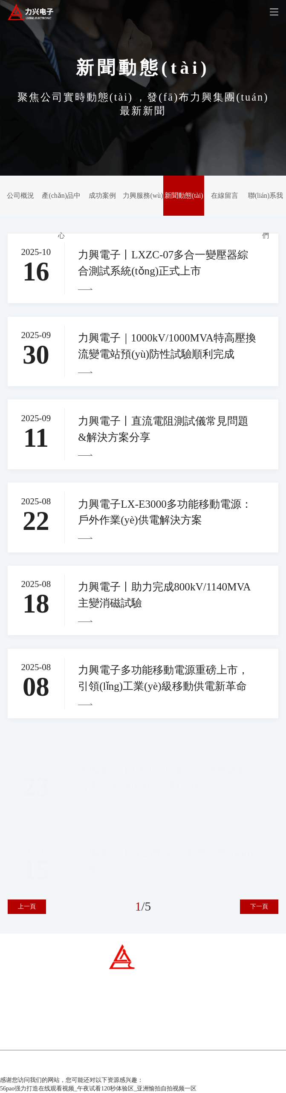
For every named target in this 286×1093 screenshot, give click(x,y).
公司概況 (20, 195)
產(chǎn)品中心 (61, 215)
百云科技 (186, 1067)
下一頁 (259, 906)
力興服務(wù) (143, 195)
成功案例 (102, 195)
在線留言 (224, 195)
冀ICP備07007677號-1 (114, 1067)
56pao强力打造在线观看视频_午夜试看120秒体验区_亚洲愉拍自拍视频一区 (98, 1088)
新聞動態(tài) (184, 195)
